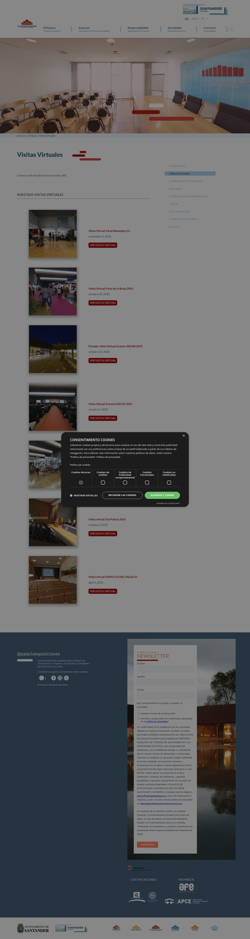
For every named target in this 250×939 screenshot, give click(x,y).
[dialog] (125, 469)
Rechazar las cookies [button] (122, 495)
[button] (84, 495)
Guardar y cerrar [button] (162, 495)
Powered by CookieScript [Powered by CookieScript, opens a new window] (168, 503)
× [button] (183, 436)
